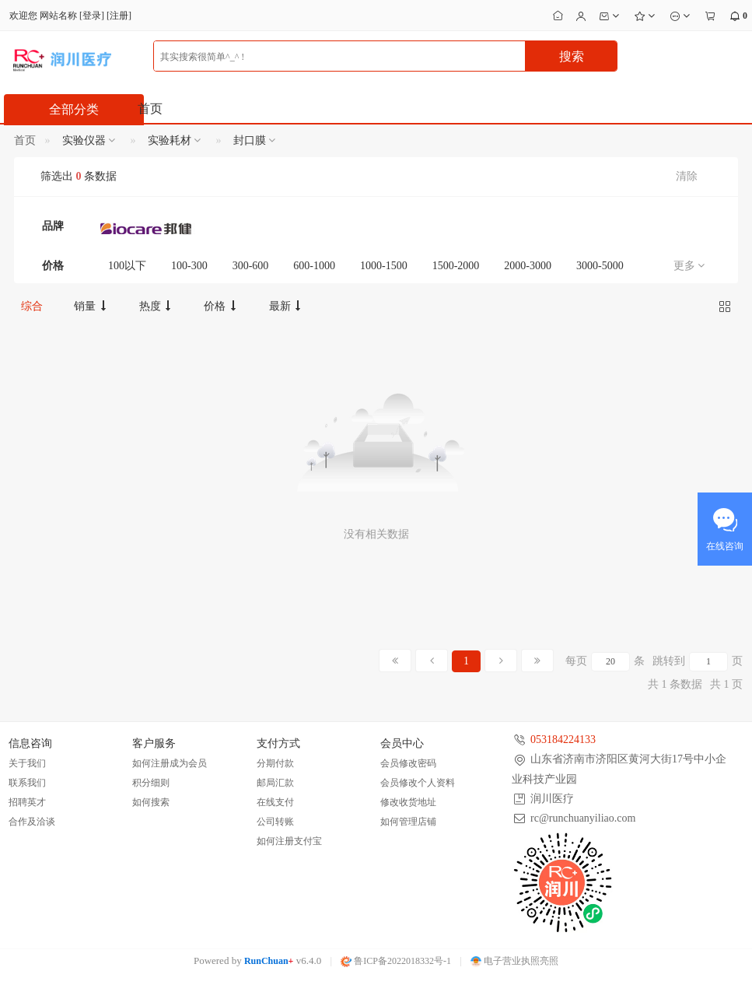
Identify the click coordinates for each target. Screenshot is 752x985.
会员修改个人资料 (417, 782)
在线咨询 (724, 546)
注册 (119, 15)
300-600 (251, 266)
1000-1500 (383, 266)
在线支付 (275, 802)
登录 (91, 15)
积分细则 (151, 782)
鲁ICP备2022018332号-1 (396, 960)
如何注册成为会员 (169, 763)
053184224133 (563, 739)
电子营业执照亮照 (514, 960)
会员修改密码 (408, 763)
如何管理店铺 (408, 821)
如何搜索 (151, 802)
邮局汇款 (275, 782)
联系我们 (27, 782)
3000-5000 (600, 266)
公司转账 (275, 821)
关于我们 (27, 763)
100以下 (127, 266)
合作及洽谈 (32, 821)
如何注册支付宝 (289, 841)
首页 (150, 108)
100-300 (189, 266)
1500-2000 (456, 266)
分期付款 (275, 763)
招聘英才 (27, 802)
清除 (687, 176)
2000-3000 (527, 266)
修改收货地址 (408, 802)
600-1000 (314, 266)
